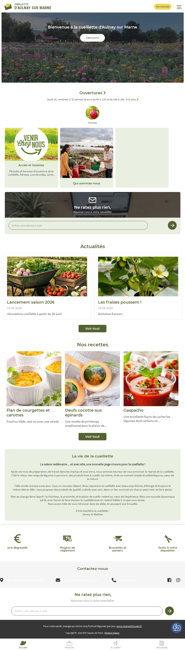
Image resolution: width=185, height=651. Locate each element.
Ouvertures (92, 93)
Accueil (23, 647)
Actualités (161, 647)
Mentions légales (111, 632)
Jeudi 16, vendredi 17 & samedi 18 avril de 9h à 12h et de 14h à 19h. (92, 99)
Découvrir (92, 37)
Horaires (69, 647)
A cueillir (115, 647)
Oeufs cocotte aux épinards (83, 413)
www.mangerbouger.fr (129, 626)
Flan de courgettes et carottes (28, 413)
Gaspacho (134, 410)
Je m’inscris (172, 225)
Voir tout (92, 328)
